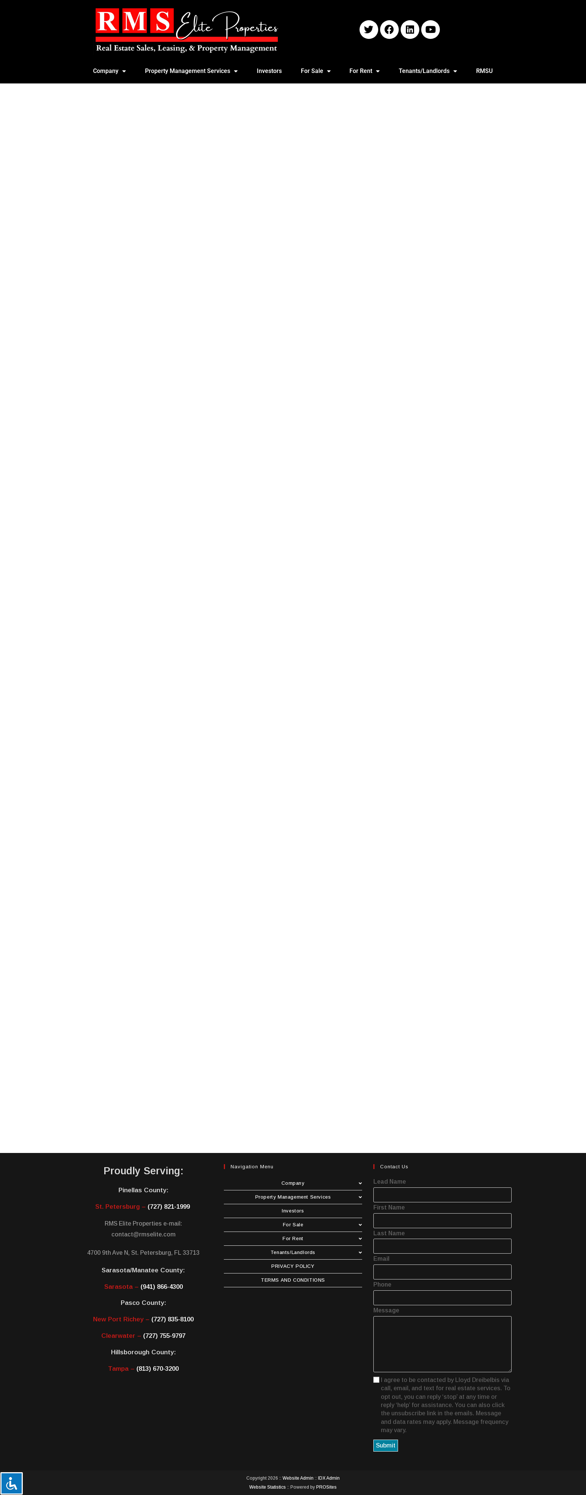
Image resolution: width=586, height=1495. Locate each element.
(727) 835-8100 (172, 1319)
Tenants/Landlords (428, 71)
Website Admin (298, 1478)
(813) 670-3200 (157, 1368)
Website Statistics (267, 1487)
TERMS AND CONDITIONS (293, 1280)
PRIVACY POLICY (292, 1266)
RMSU (484, 70)
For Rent (364, 71)
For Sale (316, 71)
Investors (269, 70)
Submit (385, 1445)
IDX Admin (329, 1478)
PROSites (326, 1487)
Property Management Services (191, 71)
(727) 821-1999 (169, 1206)
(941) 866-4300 (162, 1286)
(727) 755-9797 (164, 1335)
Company (109, 71)
